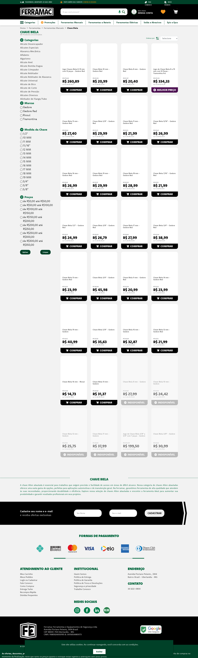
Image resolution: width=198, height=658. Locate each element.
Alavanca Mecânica (30, 51)
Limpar (45, 252)
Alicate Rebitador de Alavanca (35, 76)
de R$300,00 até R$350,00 (33, 242)
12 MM (27, 149)
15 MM (27, 161)
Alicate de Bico (28, 84)
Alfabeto (24, 54)
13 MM (27, 153)
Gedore (27, 107)
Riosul (26, 115)
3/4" (25, 181)
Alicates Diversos (29, 95)
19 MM (27, 177)
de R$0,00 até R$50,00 (36, 201)
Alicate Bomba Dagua (31, 65)
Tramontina (30, 119)
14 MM (27, 157)
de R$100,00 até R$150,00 (32, 211)
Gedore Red (30, 111)
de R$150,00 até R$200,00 (32, 219)
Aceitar (99, 651)
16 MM (27, 165)
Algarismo (25, 58)
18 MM (27, 173)
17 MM (27, 169)
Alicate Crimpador (29, 69)
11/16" (26, 145)
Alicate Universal (29, 80)
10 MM (27, 137)
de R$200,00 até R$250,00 (33, 227)
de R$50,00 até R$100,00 (38, 205)
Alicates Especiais (29, 47)
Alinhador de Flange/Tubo (33, 98)
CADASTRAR (155, 513)
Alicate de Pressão (29, 91)
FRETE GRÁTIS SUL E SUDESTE (78, 2)
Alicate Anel (26, 62)
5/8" (25, 189)
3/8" (25, 185)
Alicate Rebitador (29, 73)
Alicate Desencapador (31, 44)
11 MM (27, 141)
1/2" (25, 133)
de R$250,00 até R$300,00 (32, 235)
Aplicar (25, 252)
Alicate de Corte (28, 87)
